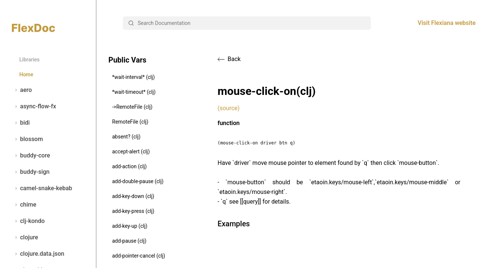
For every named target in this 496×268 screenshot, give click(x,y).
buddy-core (31, 155)
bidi (21, 123)
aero (22, 90)
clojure (25, 237)
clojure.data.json (38, 254)
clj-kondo (28, 221)
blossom (27, 139)
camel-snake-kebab (42, 188)
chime (24, 204)
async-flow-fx (34, 106)
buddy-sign (30, 172)
